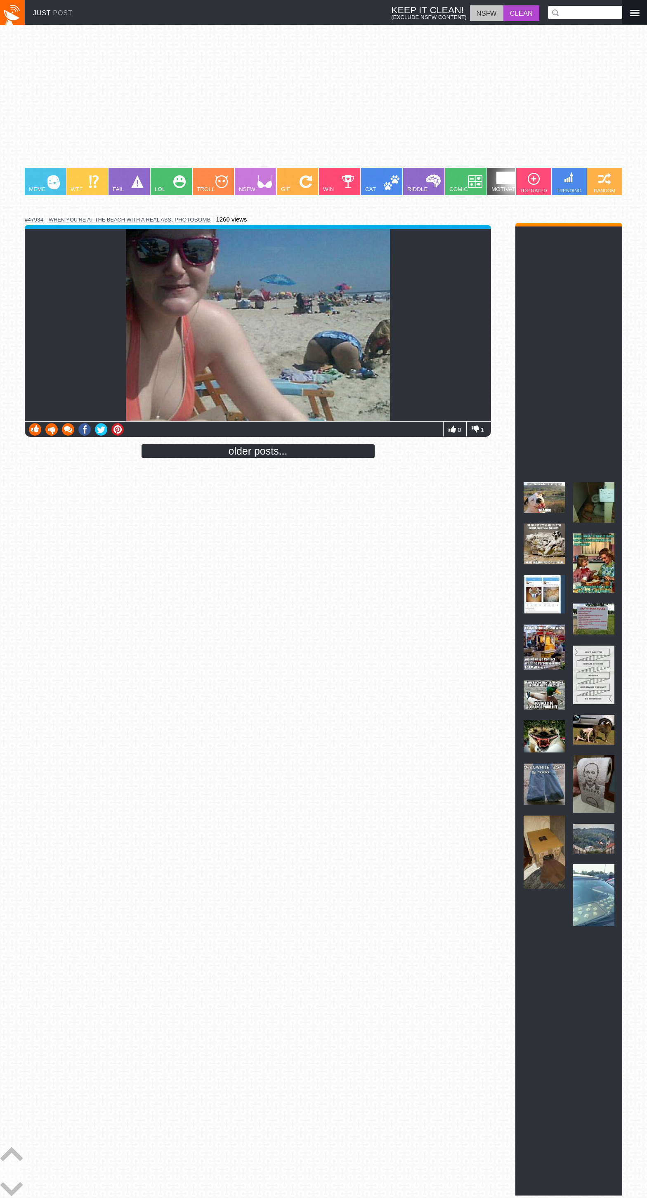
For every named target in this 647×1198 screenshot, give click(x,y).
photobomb (192, 220)
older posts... (258, 451)
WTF (85, 183)
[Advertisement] (272, 100)
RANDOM (604, 183)
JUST (53, 13)
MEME (44, 183)
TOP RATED (533, 183)
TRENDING (569, 182)
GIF (296, 183)
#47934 (34, 220)
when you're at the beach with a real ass (110, 220)
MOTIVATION (508, 182)
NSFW (255, 183)
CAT (382, 183)
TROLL (212, 183)
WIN (338, 183)
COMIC (465, 183)
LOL (170, 183)
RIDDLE (424, 183)
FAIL (128, 183)
